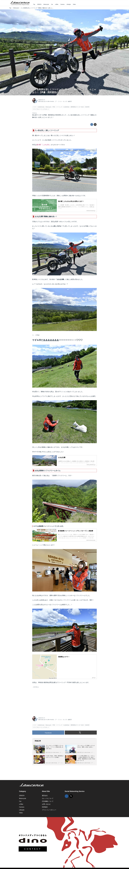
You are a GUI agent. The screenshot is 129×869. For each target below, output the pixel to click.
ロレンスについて (47, 798)
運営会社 (45, 795)
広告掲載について (47, 801)
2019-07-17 (41, 99)
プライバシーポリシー (49, 810)
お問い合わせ (46, 804)
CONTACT (32, 849)
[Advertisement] (45, 701)
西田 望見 (41, 101)
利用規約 (45, 807)
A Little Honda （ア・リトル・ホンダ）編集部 (59, 101)
